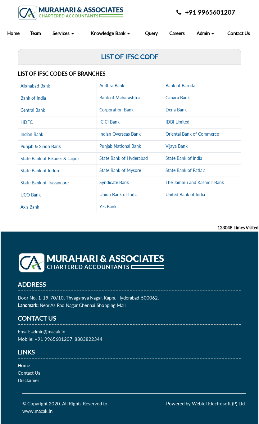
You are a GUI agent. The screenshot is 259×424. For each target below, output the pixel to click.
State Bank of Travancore (44, 182)
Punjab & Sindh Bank (40, 146)
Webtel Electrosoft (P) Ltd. (219, 403)
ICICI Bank (109, 121)
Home (13, 33)
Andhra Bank (111, 85)
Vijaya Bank (177, 146)
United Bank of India (185, 194)
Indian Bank (31, 134)
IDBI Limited (177, 121)
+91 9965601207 (205, 12)
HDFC (26, 122)
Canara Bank (178, 97)
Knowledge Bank (110, 33)
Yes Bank (107, 206)
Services (63, 33)
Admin (205, 33)
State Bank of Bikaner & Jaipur (49, 158)
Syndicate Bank (114, 182)
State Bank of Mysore (120, 170)
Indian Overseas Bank (120, 134)
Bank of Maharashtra (119, 97)
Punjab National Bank (120, 146)
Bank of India (33, 98)
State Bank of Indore (40, 170)
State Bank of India (184, 158)
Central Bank (32, 110)
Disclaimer (28, 380)
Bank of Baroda (180, 85)
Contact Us (238, 33)
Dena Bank (176, 109)
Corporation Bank (116, 109)
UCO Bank (30, 194)
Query (151, 33)
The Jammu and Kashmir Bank (195, 182)
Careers (177, 33)
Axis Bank (29, 207)
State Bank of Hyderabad (123, 158)
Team (35, 33)
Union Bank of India (118, 194)
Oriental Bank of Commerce (192, 134)
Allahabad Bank (35, 85)
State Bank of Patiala (186, 170)
